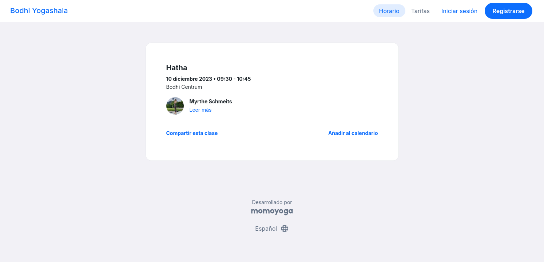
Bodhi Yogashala (39, 10)
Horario (389, 11)
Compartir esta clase (192, 133)
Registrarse (508, 11)
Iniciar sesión (459, 11)
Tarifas (420, 11)
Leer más (201, 110)
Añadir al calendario (353, 133)
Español (272, 228)
